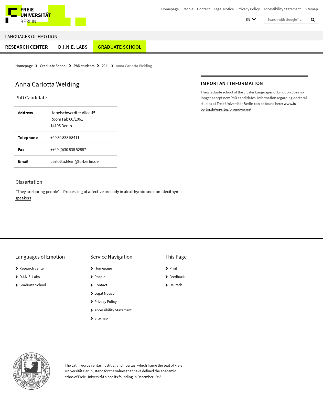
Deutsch (175, 284)
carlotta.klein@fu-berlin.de (74, 161)
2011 (105, 65)
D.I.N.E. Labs (73, 47)
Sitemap (311, 8)
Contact (203, 8)
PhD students (84, 65)
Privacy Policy (249, 8)
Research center (26, 47)
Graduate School (119, 47)
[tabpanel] (99, 147)
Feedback (177, 276)
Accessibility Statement (282, 8)
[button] (251, 19)
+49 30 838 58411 (64, 137)
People (187, 8)
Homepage (170, 8)
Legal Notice (224, 8)
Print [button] (173, 268)
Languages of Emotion (31, 36)
